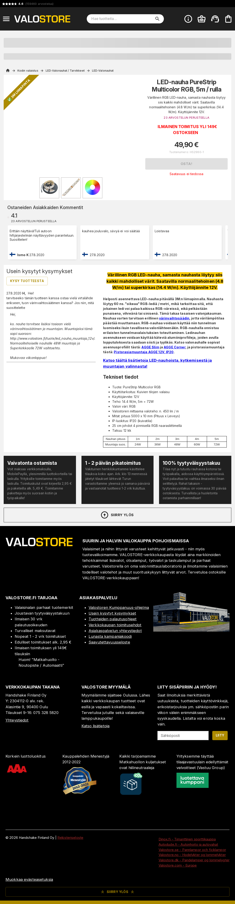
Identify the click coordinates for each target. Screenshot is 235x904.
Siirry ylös (117, 515)
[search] (157, 18)
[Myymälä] (191, 630)
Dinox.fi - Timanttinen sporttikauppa (187, 839)
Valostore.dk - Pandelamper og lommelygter (194, 860)
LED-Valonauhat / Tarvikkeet (65, 70)
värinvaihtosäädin (174, 318)
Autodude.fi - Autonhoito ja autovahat (188, 844)
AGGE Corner (174, 347)
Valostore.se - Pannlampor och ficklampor (192, 850)
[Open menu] (6, 19)
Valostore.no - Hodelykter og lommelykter (192, 855)
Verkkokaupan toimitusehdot (115, 625)
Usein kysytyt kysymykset (112, 613)
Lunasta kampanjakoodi (110, 636)
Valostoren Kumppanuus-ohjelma (119, 607)
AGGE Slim (150, 347)
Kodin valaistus (27, 70)
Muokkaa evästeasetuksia (29, 879)
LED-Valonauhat (103, 70)
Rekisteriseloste (70, 837)
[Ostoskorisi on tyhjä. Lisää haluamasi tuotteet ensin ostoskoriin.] (228, 19)
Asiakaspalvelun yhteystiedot (115, 630)
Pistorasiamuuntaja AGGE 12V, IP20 (143, 352)
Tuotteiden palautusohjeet (113, 619)
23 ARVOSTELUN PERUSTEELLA (186, 117)
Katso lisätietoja (95, 726)
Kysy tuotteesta (27, 281)
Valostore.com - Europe (178, 865)
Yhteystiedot (17, 720)
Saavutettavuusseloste (109, 642)
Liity (220, 735)
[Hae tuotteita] (122, 18)
